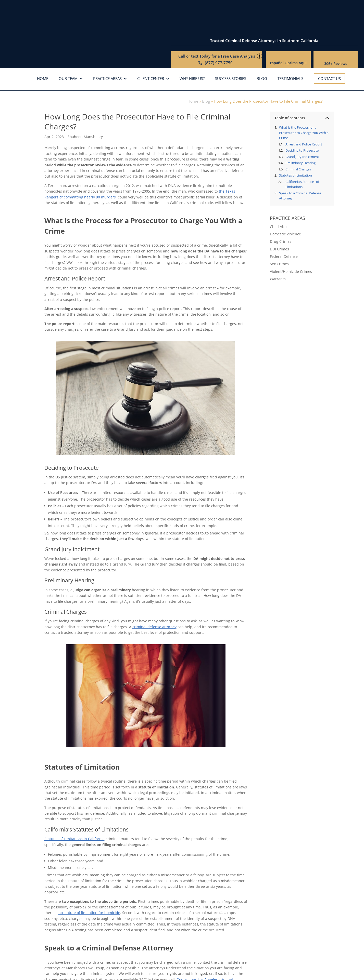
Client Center (150, 51)
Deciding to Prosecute (302, 123)
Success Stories (230, 51)
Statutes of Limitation (295, 148)
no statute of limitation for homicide (89, 885)
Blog (262, 51)
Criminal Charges (298, 142)
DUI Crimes (279, 221)
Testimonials (290, 51)
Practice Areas (107, 51)
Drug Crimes (280, 214)
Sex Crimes (279, 236)
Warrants (278, 251)
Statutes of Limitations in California (74, 811)
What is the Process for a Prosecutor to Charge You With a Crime (304, 105)
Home (42, 51)
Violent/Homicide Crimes (291, 244)
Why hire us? (192, 51)
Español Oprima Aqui (288, 28)
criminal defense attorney (154, 599)
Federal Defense (284, 229)
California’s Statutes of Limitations (302, 157)
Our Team (68, 51)
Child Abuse (280, 199)
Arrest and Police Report (303, 117)
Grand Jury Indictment (302, 129)
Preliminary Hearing (300, 135)
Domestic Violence (285, 206)
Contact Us (329, 51)
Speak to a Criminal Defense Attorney (300, 168)
